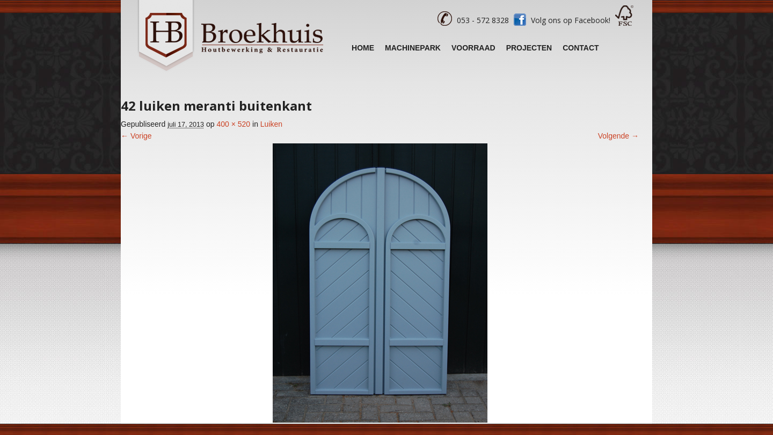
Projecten (529, 48)
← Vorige (136, 136)
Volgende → (618, 136)
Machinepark (413, 48)
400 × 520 (233, 124)
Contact (581, 48)
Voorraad (473, 48)
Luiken (271, 124)
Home (363, 48)
